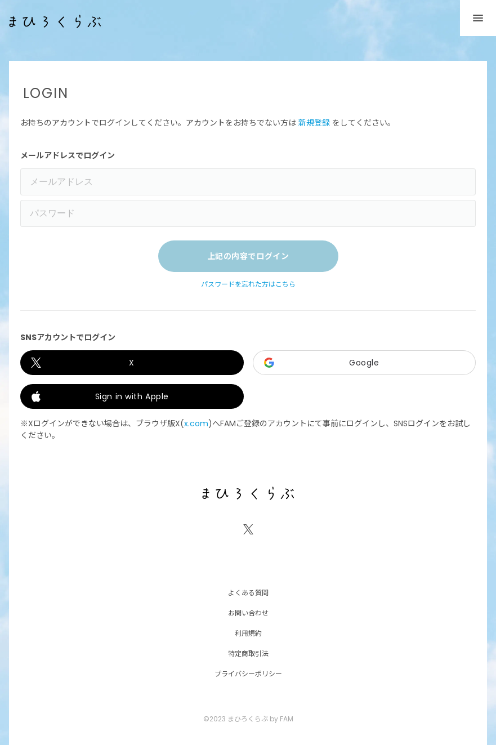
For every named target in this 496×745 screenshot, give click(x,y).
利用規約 (248, 632)
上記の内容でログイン (248, 256)
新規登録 (314, 122)
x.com (196, 423)
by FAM (281, 719)
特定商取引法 (248, 653)
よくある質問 (248, 592)
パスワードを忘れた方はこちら (248, 284)
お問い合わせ (248, 612)
